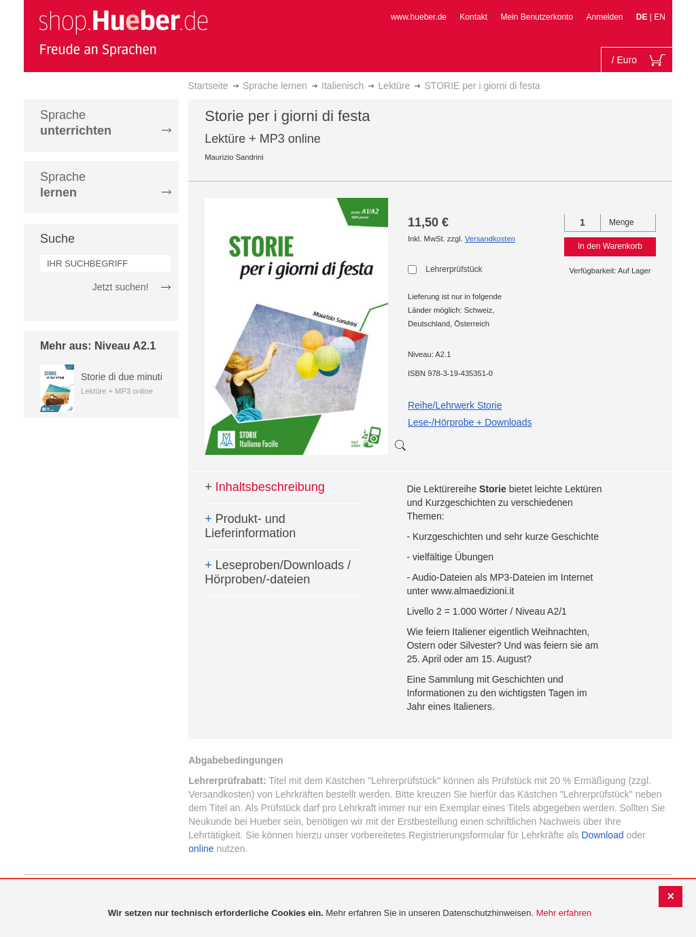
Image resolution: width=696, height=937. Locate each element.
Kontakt (473, 17)
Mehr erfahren (564, 913)
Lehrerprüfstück (453, 269)
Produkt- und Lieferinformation (250, 526)
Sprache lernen (275, 85)
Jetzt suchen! (120, 287)
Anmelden (604, 17)
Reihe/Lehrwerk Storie (455, 405)
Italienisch (342, 85)
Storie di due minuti (121, 376)
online (200, 848)
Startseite (208, 85)
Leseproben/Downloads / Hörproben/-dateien (278, 572)
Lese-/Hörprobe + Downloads (470, 422)
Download (602, 835)
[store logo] (123, 32)
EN (659, 17)
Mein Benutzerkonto (536, 17)
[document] (349, 913)
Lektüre (395, 85)
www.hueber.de (419, 17)
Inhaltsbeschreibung (265, 487)
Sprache (75, 122)
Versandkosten (490, 239)
